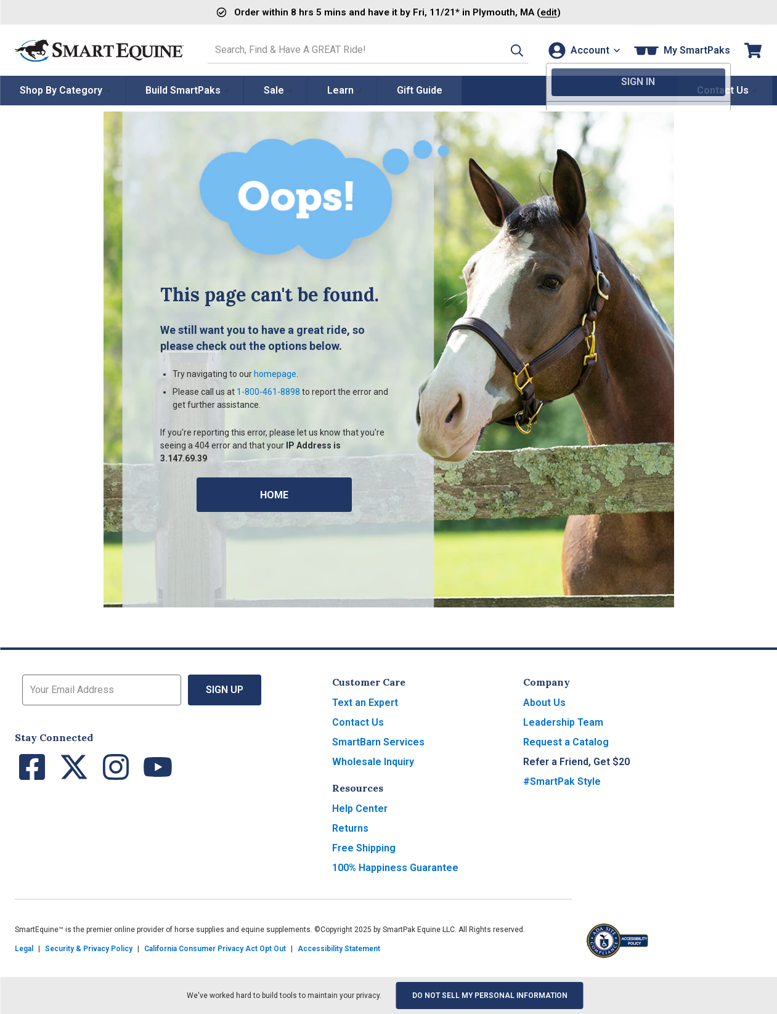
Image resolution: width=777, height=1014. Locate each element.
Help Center (360, 808)
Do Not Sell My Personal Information (489, 995)
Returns (350, 828)
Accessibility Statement (339, 948)
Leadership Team (563, 722)
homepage (275, 374)
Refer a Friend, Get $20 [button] (576, 762)
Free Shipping (364, 848)
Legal (24, 948)
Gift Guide (419, 90)
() (518, 12)
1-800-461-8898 (268, 392)
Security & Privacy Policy (88, 948)
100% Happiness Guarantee (395, 868)
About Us (544, 702)
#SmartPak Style (562, 781)
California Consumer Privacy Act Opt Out (215, 948)
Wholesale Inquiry (373, 762)
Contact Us (358, 722)
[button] (507, 50)
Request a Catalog (566, 742)
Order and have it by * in (350, 12)
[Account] (583, 50)
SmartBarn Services (378, 742)
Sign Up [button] (224, 690)
